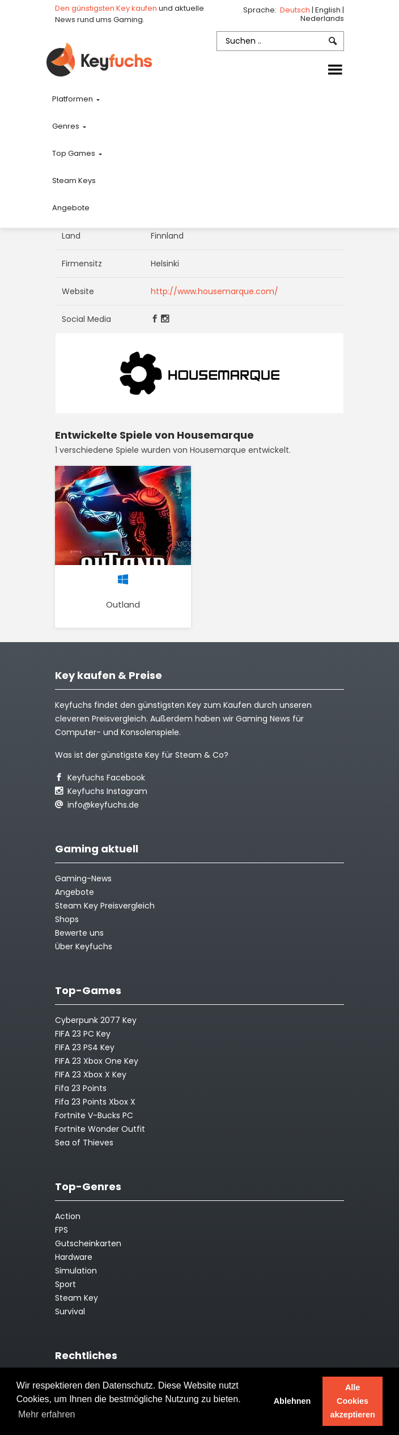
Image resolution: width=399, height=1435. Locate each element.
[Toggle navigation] (335, 70)
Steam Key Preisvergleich (105, 905)
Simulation (76, 1270)
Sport (65, 1284)
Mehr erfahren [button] (46, 1414)
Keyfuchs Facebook (100, 777)
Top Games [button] (74, 153)
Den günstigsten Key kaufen (106, 8)
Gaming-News (83, 878)
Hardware (73, 1257)
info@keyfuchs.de (97, 804)
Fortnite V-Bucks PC (94, 1115)
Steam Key (76, 1298)
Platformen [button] (73, 99)
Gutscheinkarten (88, 1243)
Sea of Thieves (84, 1142)
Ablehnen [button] (292, 1401)
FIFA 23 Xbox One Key (96, 1061)
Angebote (71, 207)
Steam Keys (74, 180)
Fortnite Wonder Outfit (100, 1129)
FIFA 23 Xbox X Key (90, 1074)
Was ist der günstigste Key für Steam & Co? (141, 755)
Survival (70, 1311)
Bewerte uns (79, 933)
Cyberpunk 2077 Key (96, 1020)
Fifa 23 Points (81, 1088)
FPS (61, 1230)
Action (67, 1216)
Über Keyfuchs (83, 946)
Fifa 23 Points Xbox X (95, 1101)
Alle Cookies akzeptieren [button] (352, 1401)
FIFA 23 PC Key (83, 1033)
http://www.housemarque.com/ (214, 291)
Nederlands (322, 18)
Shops (67, 919)
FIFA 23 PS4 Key (84, 1047)
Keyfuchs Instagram (101, 791)
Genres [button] (66, 126)
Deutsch (296, 10)
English (328, 10)
